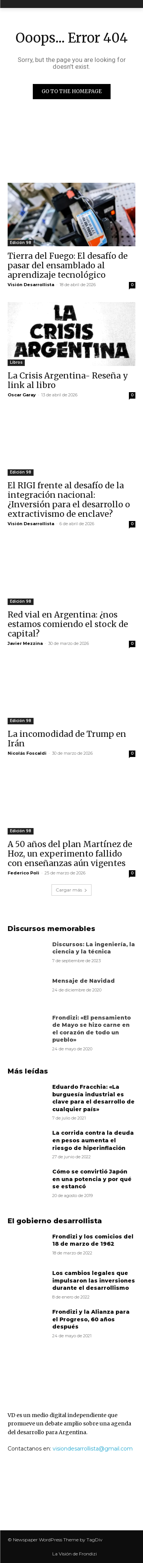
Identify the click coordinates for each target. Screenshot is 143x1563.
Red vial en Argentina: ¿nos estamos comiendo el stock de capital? (68, 624)
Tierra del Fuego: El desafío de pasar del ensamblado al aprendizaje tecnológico (68, 265)
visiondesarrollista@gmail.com (93, 1448)
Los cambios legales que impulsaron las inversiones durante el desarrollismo (93, 1280)
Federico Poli (23, 873)
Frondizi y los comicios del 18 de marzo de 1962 (92, 1240)
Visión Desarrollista (31, 284)
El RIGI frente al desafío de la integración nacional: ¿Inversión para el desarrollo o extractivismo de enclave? (69, 499)
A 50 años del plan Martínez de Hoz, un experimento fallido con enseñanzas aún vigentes (70, 853)
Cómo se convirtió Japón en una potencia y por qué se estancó (92, 1179)
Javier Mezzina (25, 643)
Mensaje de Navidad (83, 980)
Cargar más (71, 890)
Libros (16, 362)
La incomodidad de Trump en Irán (67, 739)
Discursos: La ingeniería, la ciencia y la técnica (93, 948)
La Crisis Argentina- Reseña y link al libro (68, 380)
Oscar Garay (22, 394)
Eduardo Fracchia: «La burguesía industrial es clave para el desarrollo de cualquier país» (93, 1098)
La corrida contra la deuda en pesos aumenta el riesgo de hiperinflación (93, 1140)
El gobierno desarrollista (55, 1221)
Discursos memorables (51, 929)
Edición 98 (20, 242)
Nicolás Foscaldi (27, 753)
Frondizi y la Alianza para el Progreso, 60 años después (91, 1319)
